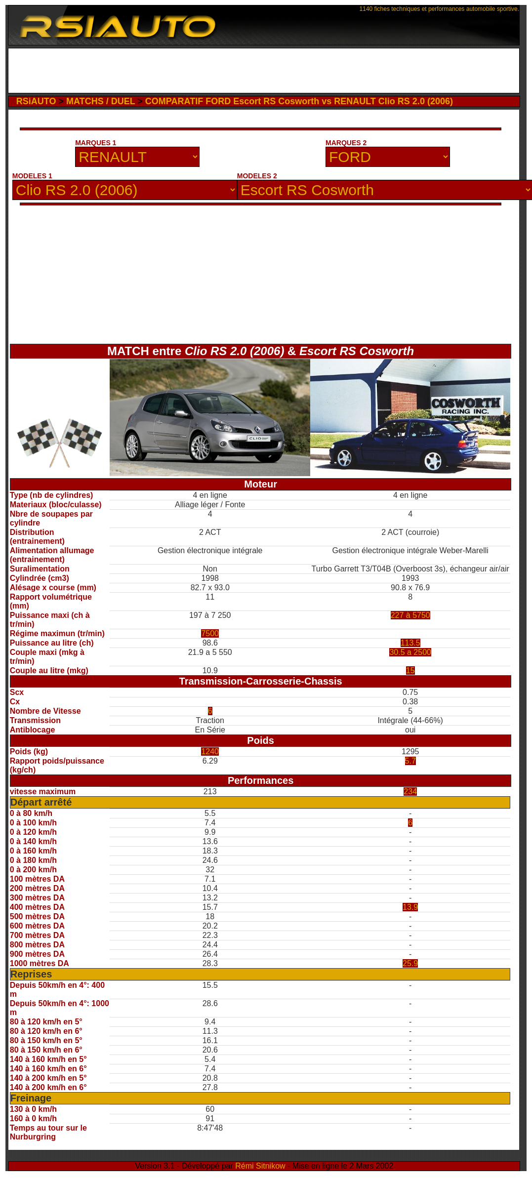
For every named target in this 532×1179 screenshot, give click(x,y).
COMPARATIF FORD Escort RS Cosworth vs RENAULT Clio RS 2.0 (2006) (299, 101)
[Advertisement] (263, 70)
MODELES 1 (32, 176)
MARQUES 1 (95, 143)
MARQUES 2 (346, 143)
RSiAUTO (36, 101)
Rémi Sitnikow (260, 1166)
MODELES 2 (257, 176)
